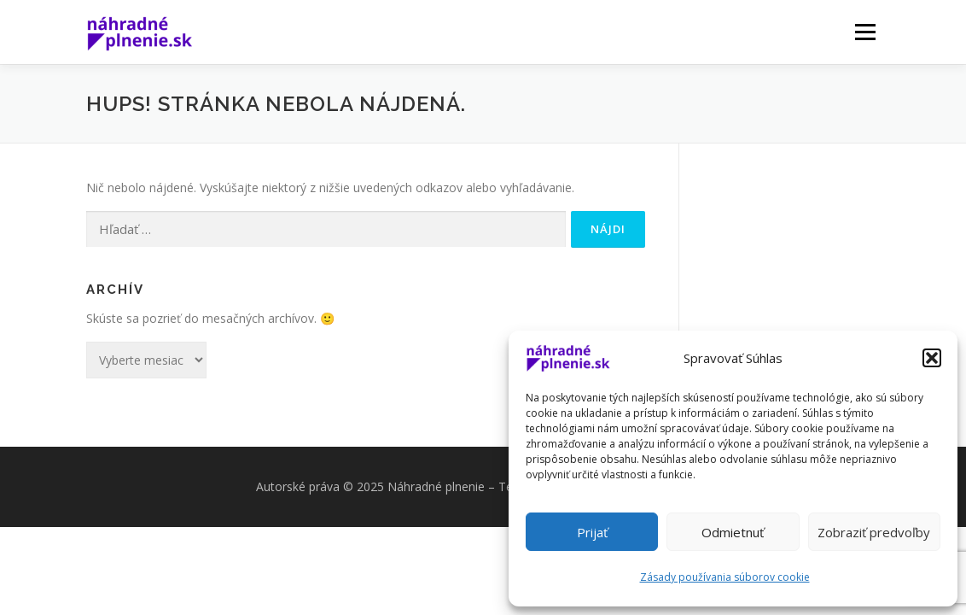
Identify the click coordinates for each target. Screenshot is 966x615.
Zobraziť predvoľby (874, 532)
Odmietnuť (732, 532)
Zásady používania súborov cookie (725, 577)
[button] (931, 357)
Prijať (592, 532)
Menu (865, 32)
